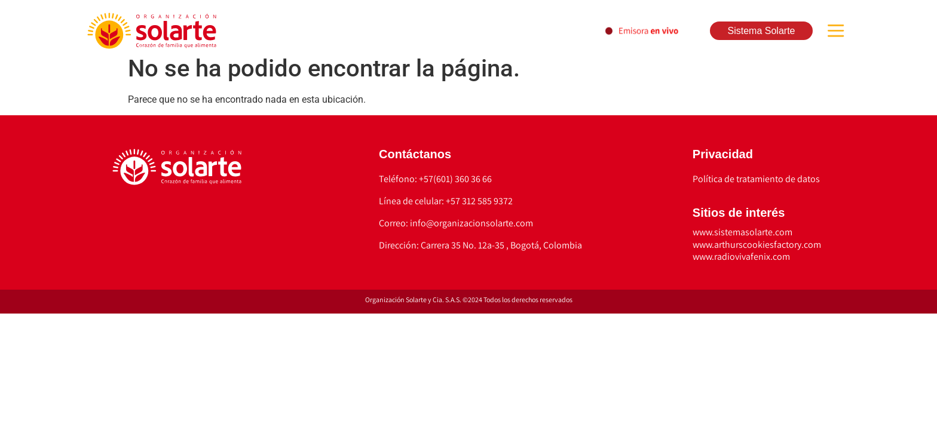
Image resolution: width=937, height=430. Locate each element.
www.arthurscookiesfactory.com (757, 244)
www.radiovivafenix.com (741, 256)
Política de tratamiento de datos (756, 179)
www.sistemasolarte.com (742, 232)
